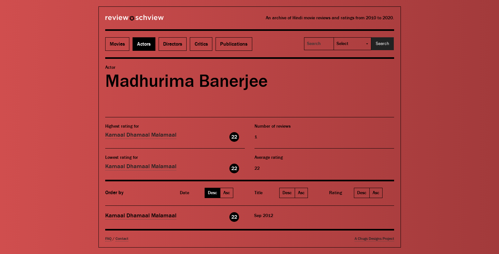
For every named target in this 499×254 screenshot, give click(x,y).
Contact (122, 238)
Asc (226, 193)
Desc (212, 193)
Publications (233, 44)
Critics (201, 44)
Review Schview (123, 20)
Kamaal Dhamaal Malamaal (140, 135)
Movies (117, 44)
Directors (172, 44)
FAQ (108, 238)
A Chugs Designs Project (374, 238)
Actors (144, 44)
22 (234, 137)
